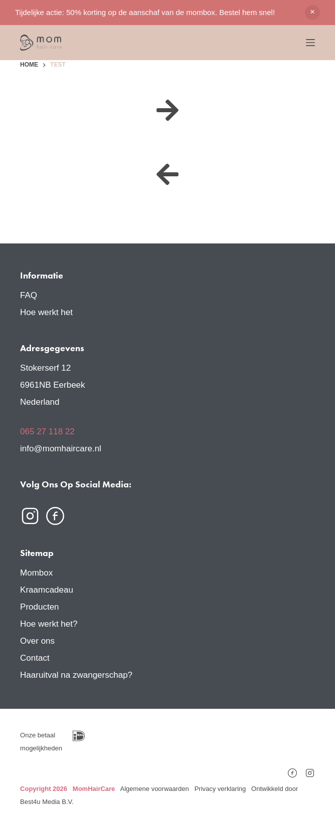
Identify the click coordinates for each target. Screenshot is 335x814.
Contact (35, 658)
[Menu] (310, 42)
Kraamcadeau (46, 590)
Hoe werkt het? (48, 624)
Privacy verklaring (220, 788)
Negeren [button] (312, 12)
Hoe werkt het (46, 312)
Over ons (37, 641)
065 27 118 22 (47, 431)
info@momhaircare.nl (60, 448)
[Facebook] (292, 770)
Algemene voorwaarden (154, 788)
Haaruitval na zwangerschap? (76, 675)
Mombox (36, 573)
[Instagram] (310, 770)
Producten (39, 607)
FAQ (28, 295)
